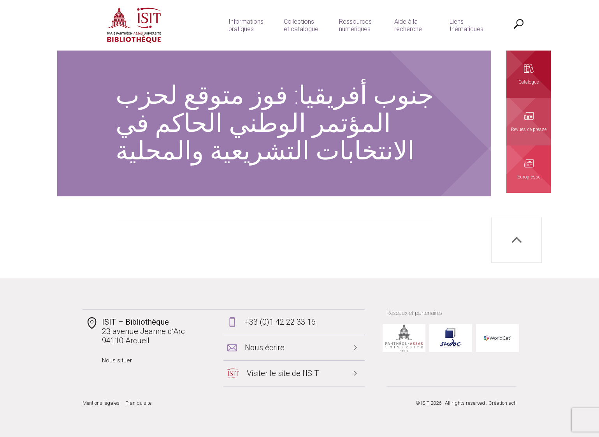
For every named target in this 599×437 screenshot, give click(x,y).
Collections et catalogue (297, 25)
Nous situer (117, 360)
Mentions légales (101, 403)
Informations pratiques (242, 25)
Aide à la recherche (404, 25)
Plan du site (138, 403)
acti (512, 403)
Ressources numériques (351, 25)
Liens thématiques (463, 25)
